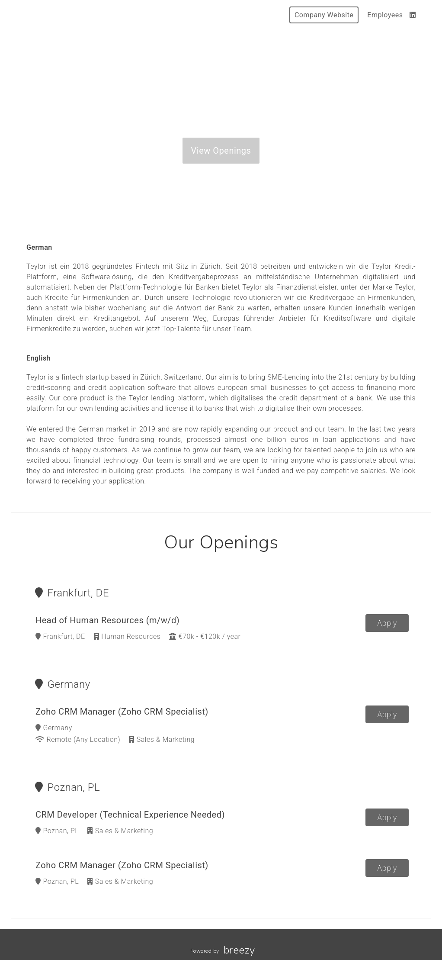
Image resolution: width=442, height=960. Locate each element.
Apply (387, 623)
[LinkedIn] (413, 15)
